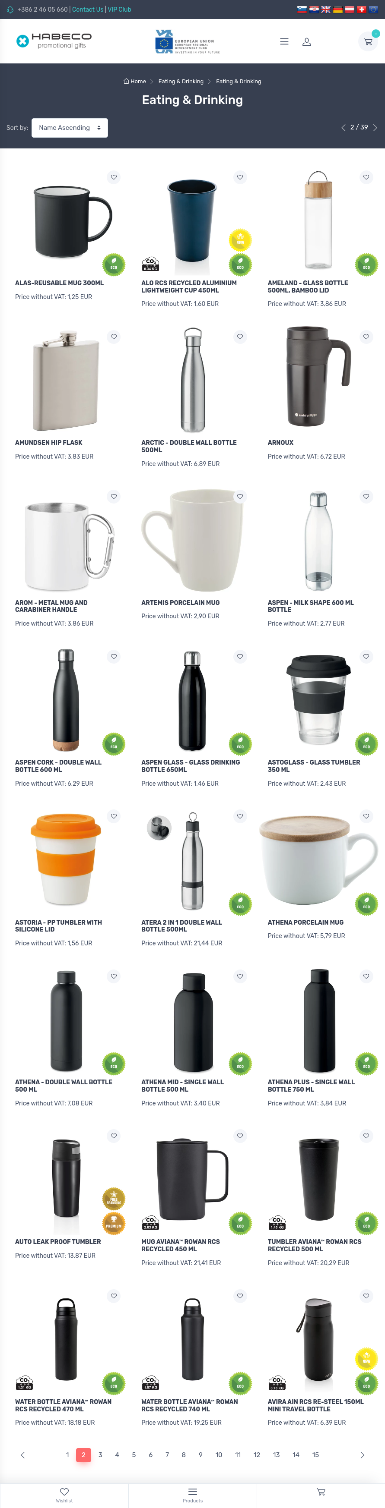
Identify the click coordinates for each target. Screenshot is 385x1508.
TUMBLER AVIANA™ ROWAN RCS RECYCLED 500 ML (315, 1231)
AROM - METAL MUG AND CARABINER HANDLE (51, 601)
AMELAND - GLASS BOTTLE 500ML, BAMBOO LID (308, 287)
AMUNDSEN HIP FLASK (49, 440)
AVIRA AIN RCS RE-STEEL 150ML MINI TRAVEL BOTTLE (316, 1388)
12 (257, 1435)
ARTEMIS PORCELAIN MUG (180, 597)
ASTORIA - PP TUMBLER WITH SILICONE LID (58, 916)
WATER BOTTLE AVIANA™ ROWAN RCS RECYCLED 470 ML (63, 1388)
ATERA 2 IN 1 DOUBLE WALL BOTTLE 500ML (181, 916)
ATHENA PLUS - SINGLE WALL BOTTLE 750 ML (311, 1074)
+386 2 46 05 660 (42, 9)
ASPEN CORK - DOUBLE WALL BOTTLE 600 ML (58, 759)
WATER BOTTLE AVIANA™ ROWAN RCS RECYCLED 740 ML (189, 1388)
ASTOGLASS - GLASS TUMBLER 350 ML (314, 759)
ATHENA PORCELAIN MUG (306, 912)
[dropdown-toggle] (368, 41)
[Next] (360, 1436)
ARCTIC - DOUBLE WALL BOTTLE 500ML (189, 444)
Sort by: (17, 128)
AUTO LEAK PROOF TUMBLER (58, 1227)
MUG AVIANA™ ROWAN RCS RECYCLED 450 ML (180, 1231)
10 (219, 1435)
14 (296, 1435)
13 (276, 1435)
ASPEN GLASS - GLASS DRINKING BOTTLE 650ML (190, 759)
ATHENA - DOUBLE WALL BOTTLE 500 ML (63, 1074)
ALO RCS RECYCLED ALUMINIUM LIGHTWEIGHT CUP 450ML (189, 287)
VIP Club (119, 9)
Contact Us (87, 9)
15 (315, 1435)
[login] (325, 41)
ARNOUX (280, 440)
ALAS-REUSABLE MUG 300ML (59, 283)
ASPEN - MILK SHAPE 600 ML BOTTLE (311, 601)
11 (238, 1435)
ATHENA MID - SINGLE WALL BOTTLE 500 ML (182, 1074)
